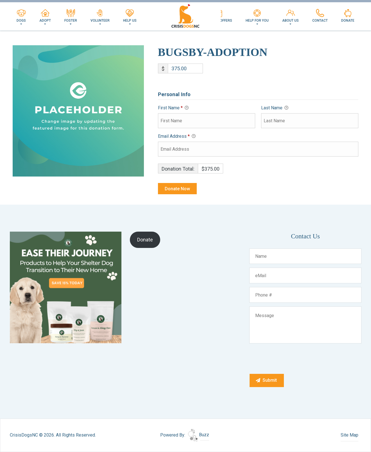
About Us (290, 15)
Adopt (45, 15)
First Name (173, 108)
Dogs (21, 15)
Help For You (257, 15)
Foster (70, 15)
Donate (347, 15)
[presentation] (292, 358)
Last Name (274, 108)
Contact (320, 15)
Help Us (130, 15)
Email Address (177, 136)
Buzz (198, 434)
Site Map (349, 435)
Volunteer (100, 15)
